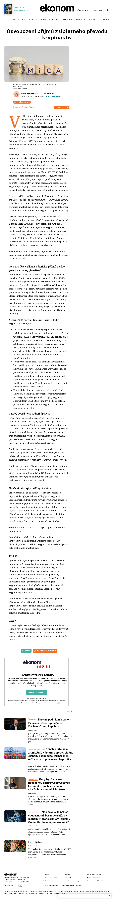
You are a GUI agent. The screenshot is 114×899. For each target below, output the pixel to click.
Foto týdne (35, 842)
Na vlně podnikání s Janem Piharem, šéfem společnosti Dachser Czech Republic (49, 723)
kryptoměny (18, 107)
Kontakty (46, 874)
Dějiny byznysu (67, 19)
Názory (16, 19)
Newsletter (68, 878)
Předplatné (46, 881)
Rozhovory (33, 19)
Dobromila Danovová (67, 885)
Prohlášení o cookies (94, 874)
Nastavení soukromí (93, 878)
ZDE (58, 703)
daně (26, 107)
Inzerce (45, 885)
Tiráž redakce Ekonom (50, 878)
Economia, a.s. (24, 877)
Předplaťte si (82, 10)
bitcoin (32, 107)
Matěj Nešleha (27, 93)
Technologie (45, 19)
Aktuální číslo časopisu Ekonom (16, 9)
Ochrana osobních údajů (95, 881)
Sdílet (27, 651)
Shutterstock (22, 88)
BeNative (106, 19)
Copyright (7, 877)
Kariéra (67, 874)
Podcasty (55, 19)
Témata (24, 19)
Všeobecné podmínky (72, 881)
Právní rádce (80, 19)
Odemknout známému (46, 651)
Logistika (91, 19)
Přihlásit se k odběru (36, 692)
